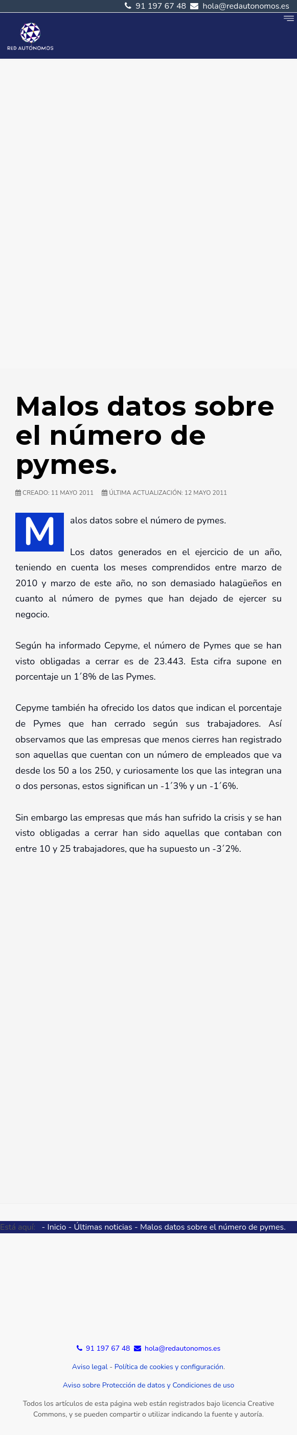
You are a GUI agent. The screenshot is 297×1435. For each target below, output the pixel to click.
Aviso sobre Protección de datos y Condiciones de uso (149, 1385)
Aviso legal (90, 1367)
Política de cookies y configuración (169, 1367)
